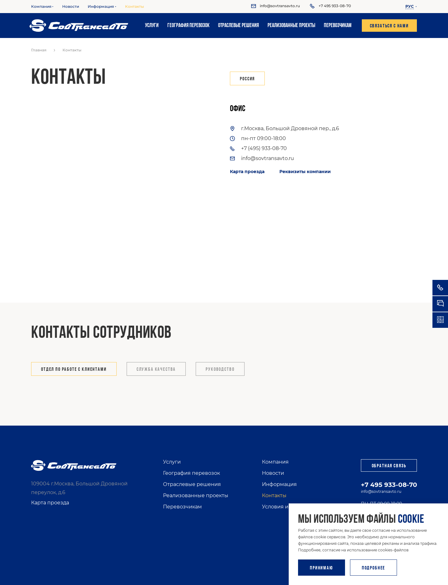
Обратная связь (389, 466)
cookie (411, 520)
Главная (38, 50)
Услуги (152, 26)
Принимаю (321, 568)
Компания (41, 6)
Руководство (220, 369)
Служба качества (156, 369)
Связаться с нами (389, 26)
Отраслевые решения (238, 26)
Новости (70, 6)
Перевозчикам (338, 26)
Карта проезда (247, 171)
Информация (101, 6)
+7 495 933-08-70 (389, 484)
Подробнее (373, 568)
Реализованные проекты (291, 26)
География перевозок (188, 26)
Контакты (134, 6)
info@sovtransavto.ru (381, 491)
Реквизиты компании (305, 171)
